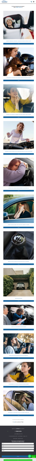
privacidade (29, 458)
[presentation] (18, 454)
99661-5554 (18, 431)
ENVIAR (18, 456)
